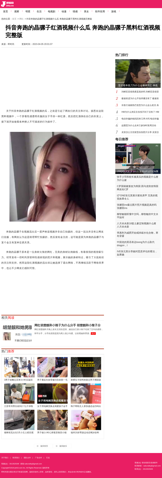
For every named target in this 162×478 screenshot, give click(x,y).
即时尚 (11, 44)
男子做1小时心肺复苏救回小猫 (52, 432)
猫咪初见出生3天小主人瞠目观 (18, 432)
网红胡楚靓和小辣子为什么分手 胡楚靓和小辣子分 (67, 325)
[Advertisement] (26, 79)
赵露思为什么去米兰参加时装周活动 (139, 125)
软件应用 (100, 11)
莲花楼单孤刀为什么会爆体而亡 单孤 (138, 85)
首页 (5, 11)
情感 (75, 11)
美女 (86, 11)
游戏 (113, 11)
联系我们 (16, 458)
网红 (21, 19)
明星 (28, 11)
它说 (48, 458)
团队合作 (27, 458)
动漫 (64, 11)
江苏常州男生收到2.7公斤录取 (18, 406)
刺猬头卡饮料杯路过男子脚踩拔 (86, 380)
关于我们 (4, 458)
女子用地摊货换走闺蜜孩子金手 (52, 406)
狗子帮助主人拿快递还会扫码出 (86, 406)
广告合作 (38, 458)
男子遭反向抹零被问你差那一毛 (52, 380)
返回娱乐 (63, 446)
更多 (93, 333)
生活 (39, 11)
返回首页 (44, 446)
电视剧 (51, 11)
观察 (16, 11)
